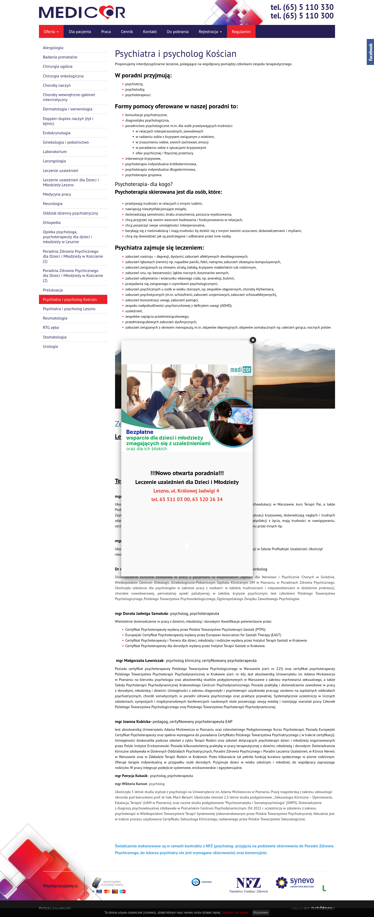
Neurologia (53, 203)
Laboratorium (55, 151)
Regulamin (241, 31)
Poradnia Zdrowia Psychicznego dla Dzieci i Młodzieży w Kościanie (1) (73, 256)
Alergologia (53, 47)
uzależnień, (134, 311)
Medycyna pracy (57, 194)
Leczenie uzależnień (60, 170)
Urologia (50, 346)
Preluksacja (53, 290)
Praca (106, 31)
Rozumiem (260, 912)
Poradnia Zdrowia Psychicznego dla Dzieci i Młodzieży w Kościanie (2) (73, 275)
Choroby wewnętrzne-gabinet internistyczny (69, 97)
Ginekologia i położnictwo (66, 142)
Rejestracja (210, 31)
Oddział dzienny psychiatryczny (70, 213)
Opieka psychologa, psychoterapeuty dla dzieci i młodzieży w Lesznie (67, 236)
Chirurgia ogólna (57, 66)
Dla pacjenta (80, 31)
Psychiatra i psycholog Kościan (70, 299)
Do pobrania (178, 31)
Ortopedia (52, 222)
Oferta (51, 31)
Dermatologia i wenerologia (67, 108)
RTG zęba (51, 327)
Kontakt (150, 31)
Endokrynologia (56, 132)
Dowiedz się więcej (235, 912)
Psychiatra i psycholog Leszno (69, 308)
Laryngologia (54, 160)
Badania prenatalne (60, 56)
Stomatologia (54, 337)
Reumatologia (55, 318)
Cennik (127, 31)
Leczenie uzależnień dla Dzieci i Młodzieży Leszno (71, 182)
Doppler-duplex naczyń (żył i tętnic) (68, 121)
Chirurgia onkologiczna (63, 75)
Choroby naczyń (57, 85)
